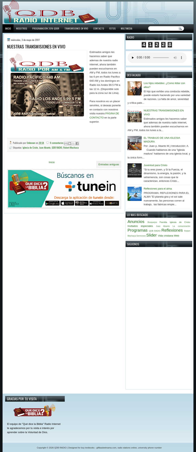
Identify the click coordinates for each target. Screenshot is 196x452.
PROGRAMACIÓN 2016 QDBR (45, 28)
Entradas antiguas (108, 164)
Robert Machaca (71, 147)
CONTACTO (98, 28)
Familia (163, 222)
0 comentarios (57, 142)
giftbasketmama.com (106, 447)
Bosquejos (152, 222)
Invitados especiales (140, 226)
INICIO (8, 28)
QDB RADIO (57, 147)
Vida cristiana (165, 235)
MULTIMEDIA (126, 28)
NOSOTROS (21, 28)
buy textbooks (87, 447)
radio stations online (127, 447)
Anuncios (136, 221)
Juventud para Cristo (155, 165)
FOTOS (112, 28)
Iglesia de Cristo (30, 147)
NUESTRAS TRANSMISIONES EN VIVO (36, 46)
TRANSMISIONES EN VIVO (76, 28)
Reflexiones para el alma (158, 188)
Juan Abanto (45, 147)
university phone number (150, 447)
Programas (138, 230)
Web (176, 235)
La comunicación (181, 226)
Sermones (141, 236)
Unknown (31, 142)
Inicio (52, 162)
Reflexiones (172, 230)
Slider (151, 235)
